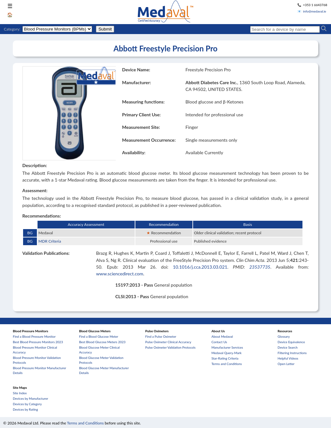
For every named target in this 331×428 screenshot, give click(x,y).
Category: (12, 29)
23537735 (259, 267)
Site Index (20, 393)
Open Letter (286, 364)
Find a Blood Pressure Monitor (34, 336)
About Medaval (222, 336)
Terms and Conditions (226, 364)
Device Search (288, 347)
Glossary (284, 336)
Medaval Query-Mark (226, 353)
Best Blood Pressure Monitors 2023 (38, 342)
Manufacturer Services (227, 347)
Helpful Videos (288, 358)
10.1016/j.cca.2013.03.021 (200, 267)
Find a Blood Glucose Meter (98, 336)
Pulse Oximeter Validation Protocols (170, 347)
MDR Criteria (49, 241)
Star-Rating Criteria (224, 358)
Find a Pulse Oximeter (160, 336)
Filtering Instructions (292, 353)
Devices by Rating (25, 409)
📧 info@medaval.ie (311, 11)
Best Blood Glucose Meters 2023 (102, 342)
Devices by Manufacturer (30, 398)
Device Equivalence (291, 342)
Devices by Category (27, 404)
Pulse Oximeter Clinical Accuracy (168, 342)
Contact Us (219, 342)
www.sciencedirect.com (119, 273)
